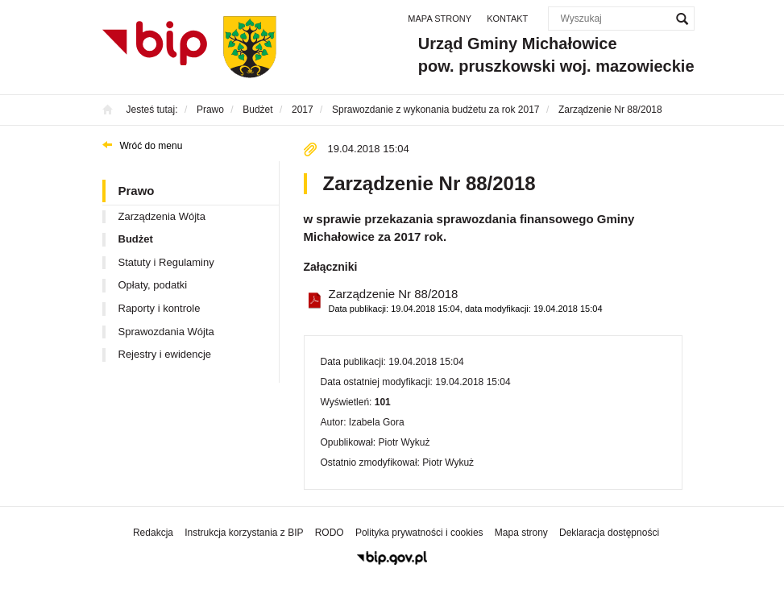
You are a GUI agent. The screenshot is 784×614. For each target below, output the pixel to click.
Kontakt (507, 18)
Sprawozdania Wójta (166, 332)
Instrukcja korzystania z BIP (244, 532)
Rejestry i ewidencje (165, 354)
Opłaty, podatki (153, 285)
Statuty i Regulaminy (166, 262)
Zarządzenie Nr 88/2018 (466, 301)
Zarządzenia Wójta (161, 216)
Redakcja (153, 532)
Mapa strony (439, 18)
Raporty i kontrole (159, 308)
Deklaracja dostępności (609, 532)
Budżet (135, 239)
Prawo (136, 190)
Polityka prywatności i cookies (419, 532)
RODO (329, 532)
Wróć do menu (151, 145)
